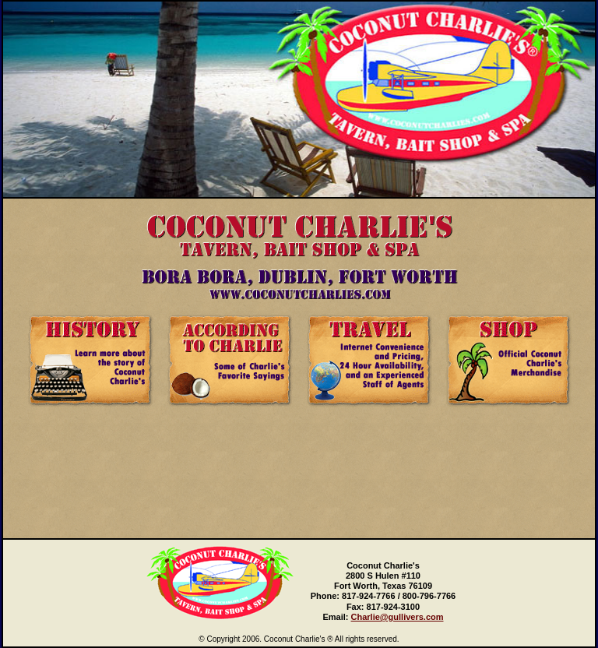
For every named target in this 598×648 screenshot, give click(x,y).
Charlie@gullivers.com (397, 617)
